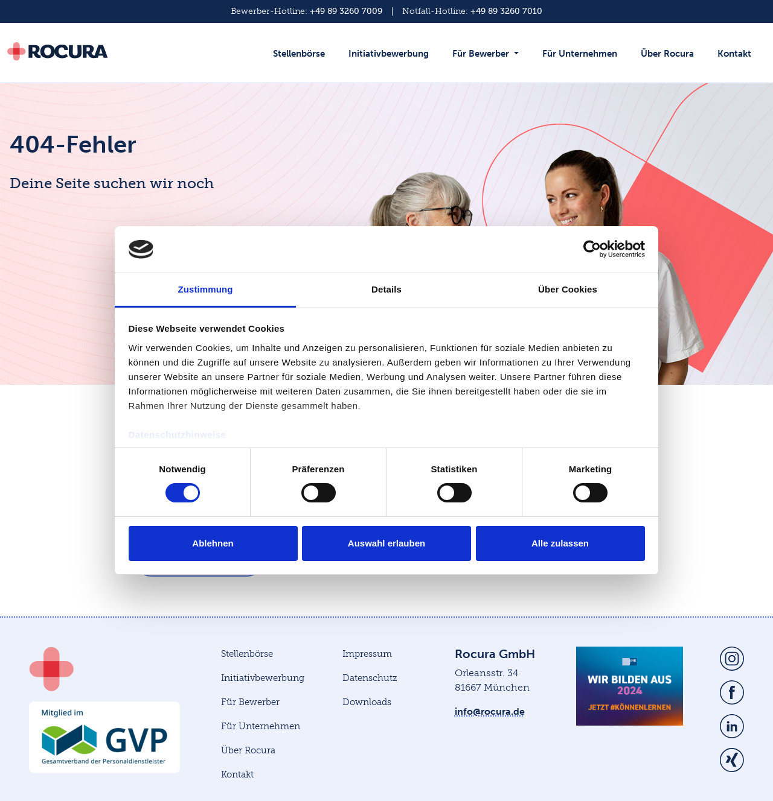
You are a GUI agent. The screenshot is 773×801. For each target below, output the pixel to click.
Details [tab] (386, 289)
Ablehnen (212, 543)
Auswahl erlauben (386, 543)
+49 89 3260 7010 (506, 11)
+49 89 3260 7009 (346, 11)
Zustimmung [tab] (205, 289)
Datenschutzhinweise (177, 434)
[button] (488, 59)
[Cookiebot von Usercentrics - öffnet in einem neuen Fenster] (592, 249)
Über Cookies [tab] (567, 289)
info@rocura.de (490, 711)
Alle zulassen (560, 543)
